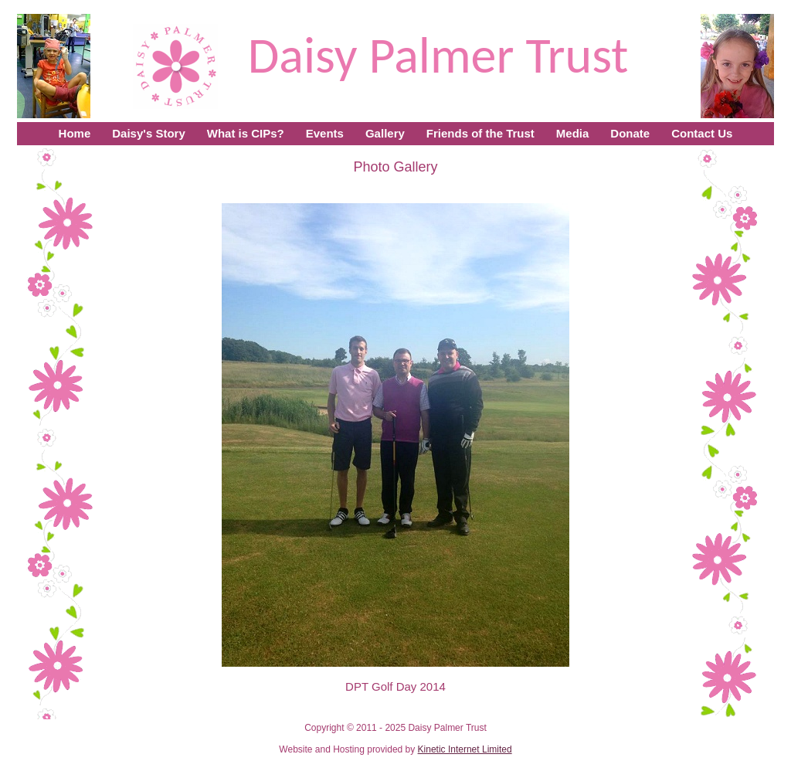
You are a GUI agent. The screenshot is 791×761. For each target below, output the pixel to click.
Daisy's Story (148, 133)
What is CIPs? (245, 133)
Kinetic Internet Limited (465, 749)
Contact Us (701, 133)
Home (75, 133)
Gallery (385, 133)
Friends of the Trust (480, 133)
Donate (630, 133)
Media (572, 133)
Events (325, 133)
